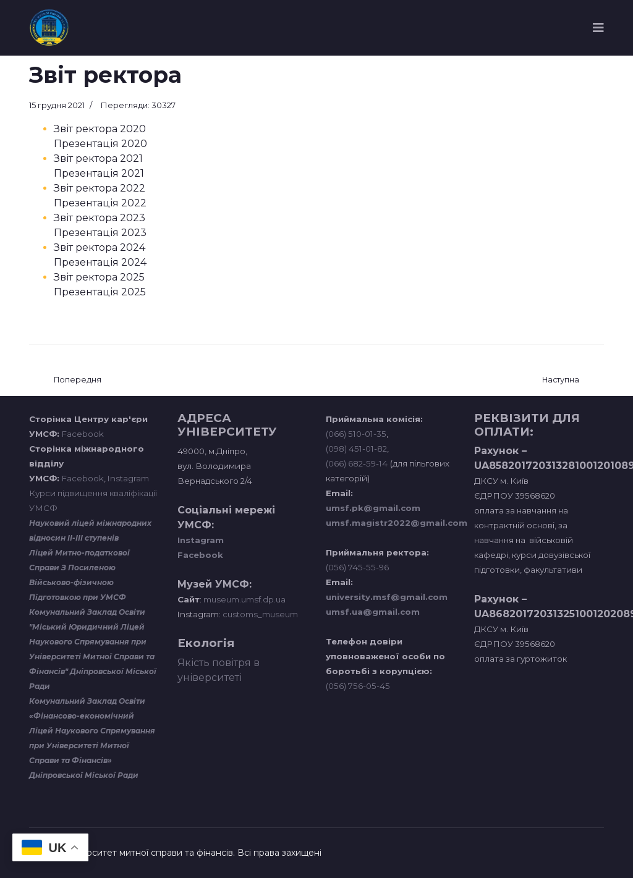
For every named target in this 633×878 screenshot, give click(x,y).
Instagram (128, 478)
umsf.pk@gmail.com (373, 508)
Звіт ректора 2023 (99, 218)
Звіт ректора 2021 (98, 158)
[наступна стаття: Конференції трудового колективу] (560, 380)
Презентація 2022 (100, 203)
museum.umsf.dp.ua (244, 599)
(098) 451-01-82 (356, 449)
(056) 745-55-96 (357, 567)
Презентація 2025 (100, 292)
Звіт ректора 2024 (99, 247)
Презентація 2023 (100, 232)
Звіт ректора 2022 (99, 188)
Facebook (83, 434)
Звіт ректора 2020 (100, 129)
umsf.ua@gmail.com (373, 612)
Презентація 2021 (99, 173)
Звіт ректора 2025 (99, 277)
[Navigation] (598, 28)
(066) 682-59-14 (357, 463)
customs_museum (260, 614)
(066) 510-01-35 (356, 434)
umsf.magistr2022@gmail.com (396, 523)
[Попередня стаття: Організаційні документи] (77, 380)
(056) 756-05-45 (358, 686)
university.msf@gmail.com (387, 597)
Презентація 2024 (100, 262)
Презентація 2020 (100, 144)
